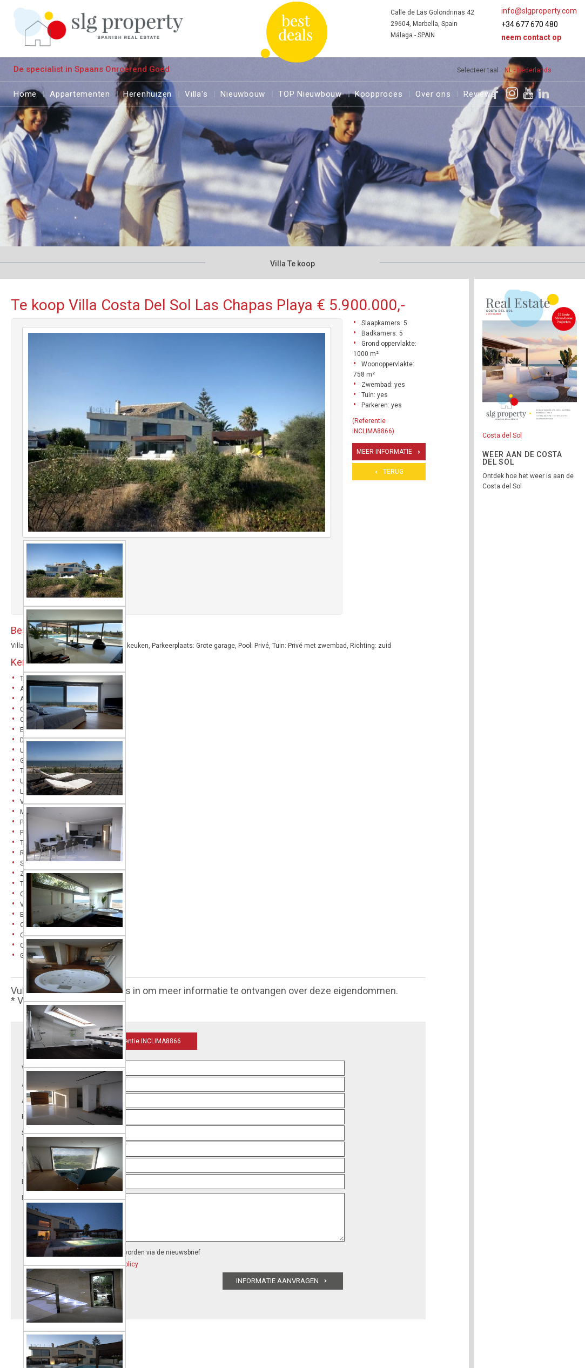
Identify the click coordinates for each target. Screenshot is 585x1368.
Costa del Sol (502, 435)
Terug (393, 471)
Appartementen (80, 92)
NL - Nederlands (528, 70)
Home (25, 92)
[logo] (99, 26)
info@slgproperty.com (539, 10)
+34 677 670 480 (529, 24)
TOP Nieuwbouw (310, 92)
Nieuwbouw (242, 92)
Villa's (196, 92)
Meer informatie (384, 451)
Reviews (479, 92)
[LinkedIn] (544, 93)
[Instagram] (512, 93)
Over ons (432, 92)
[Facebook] (495, 93)
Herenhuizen (147, 92)
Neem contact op (531, 37)
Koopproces (379, 92)
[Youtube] (528, 93)
